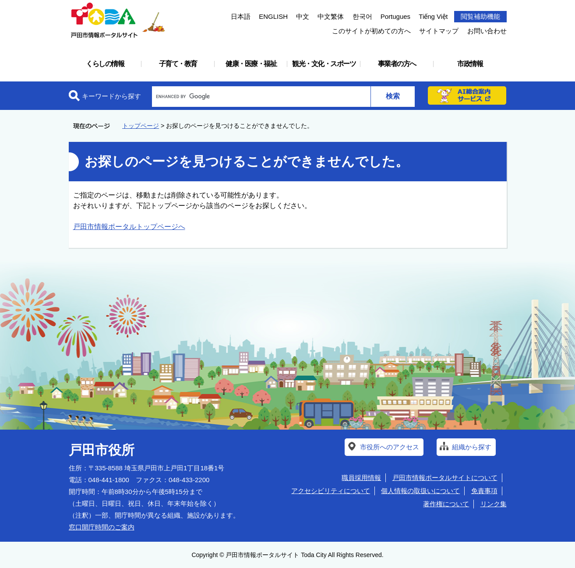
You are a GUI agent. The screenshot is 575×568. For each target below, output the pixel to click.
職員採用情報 (361, 477)
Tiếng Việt (433, 16)
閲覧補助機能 (480, 16)
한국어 (362, 16)
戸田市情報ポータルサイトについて (444, 477)
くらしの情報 (105, 63)
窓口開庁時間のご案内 (101, 527)
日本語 (240, 16)
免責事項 (484, 490)
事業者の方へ (397, 63)
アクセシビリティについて (330, 490)
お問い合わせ (487, 31)
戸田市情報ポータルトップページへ (129, 226)
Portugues (395, 16)
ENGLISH (273, 16)
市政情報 (470, 63)
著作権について (446, 504)
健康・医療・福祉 (251, 63)
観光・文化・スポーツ (324, 63)
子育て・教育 (178, 63)
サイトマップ (439, 31)
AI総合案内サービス (467, 95)
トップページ (140, 125)
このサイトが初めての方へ (371, 31)
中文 (302, 16)
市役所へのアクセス (389, 447)
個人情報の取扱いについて (420, 490)
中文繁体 (330, 16)
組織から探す (471, 447)
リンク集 (493, 504)
